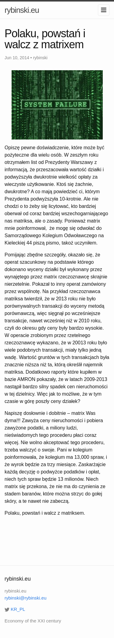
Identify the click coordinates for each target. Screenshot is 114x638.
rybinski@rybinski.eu (26, 597)
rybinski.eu (22, 10)
